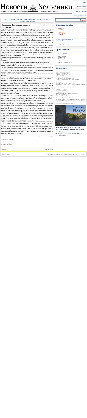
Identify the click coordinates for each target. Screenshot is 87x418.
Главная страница (5, 154)
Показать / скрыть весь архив (65, 62)
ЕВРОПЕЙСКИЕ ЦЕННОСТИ (26, 19)
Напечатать (3, 149)
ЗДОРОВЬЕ (39, 19)
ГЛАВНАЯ (83, 2)
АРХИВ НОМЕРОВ (80, 11)
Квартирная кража (7, 141)
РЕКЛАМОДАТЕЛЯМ (80, 16)
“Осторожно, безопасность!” (64, 44)
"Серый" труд (6, 143)
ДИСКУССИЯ (47, 19)
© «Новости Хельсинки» (62, 154)
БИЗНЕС (13, 19)
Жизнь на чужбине (7, 144)
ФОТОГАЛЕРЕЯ (81, 7)
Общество (50, 25)
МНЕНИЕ (22, 21)
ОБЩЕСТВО (6, 19)
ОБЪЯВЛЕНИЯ (30, 21)
